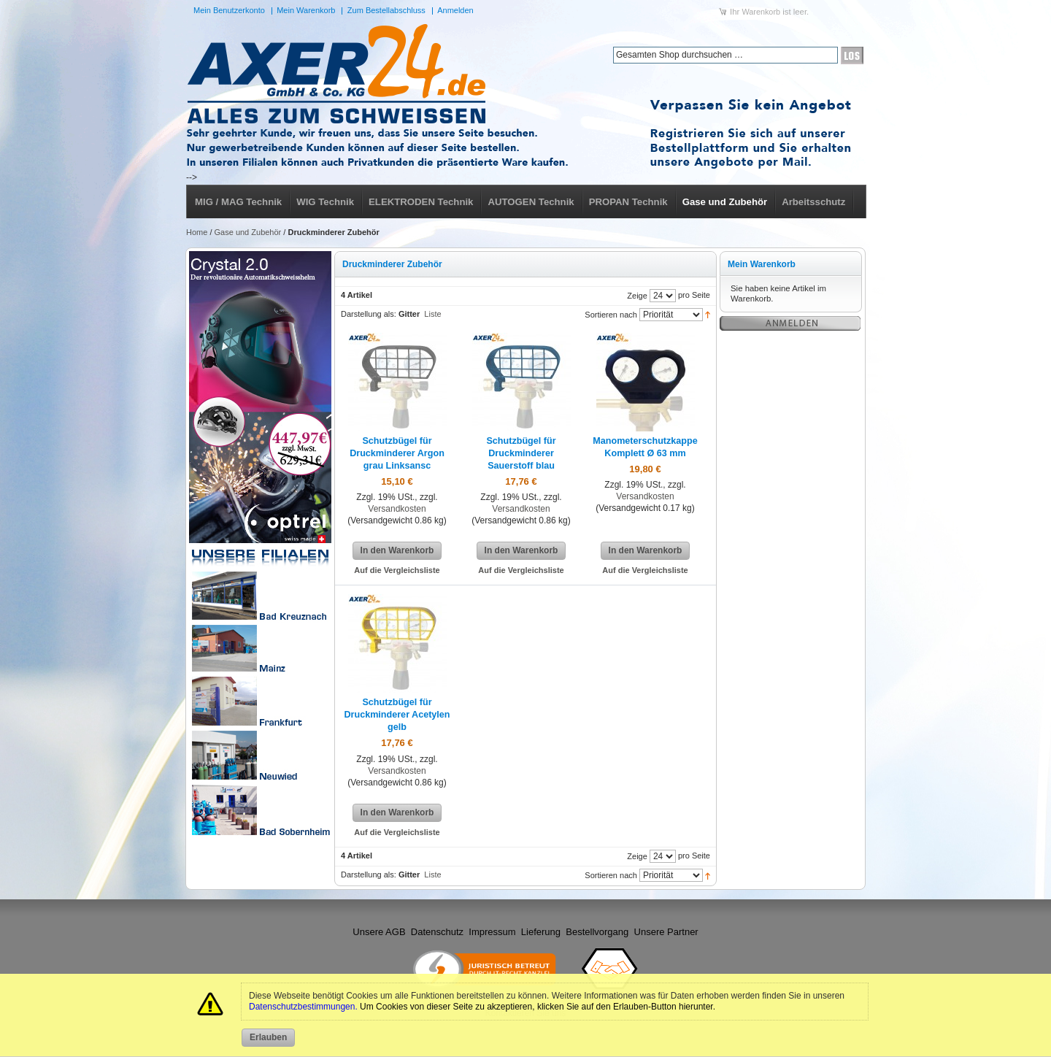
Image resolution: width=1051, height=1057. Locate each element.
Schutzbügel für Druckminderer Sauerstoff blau (520, 453)
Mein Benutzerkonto (229, 10)
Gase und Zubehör (248, 232)
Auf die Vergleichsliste (396, 570)
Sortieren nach (611, 314)
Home (196, 232)
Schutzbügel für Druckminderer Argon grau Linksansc (397, 453)
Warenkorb (761, 11)
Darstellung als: (368, 314)
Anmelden (455, 10)
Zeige (637, 295)
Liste (432, 314)
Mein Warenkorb (306, 10)
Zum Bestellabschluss (386, 10)
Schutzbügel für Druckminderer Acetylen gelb (397, 714)
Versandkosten (397, 509)
